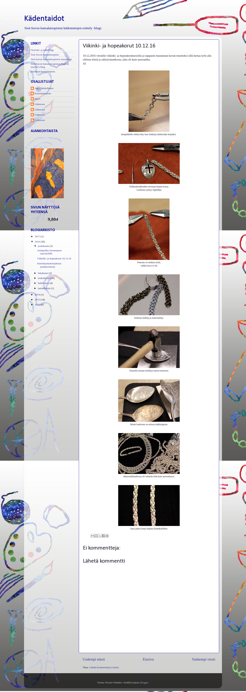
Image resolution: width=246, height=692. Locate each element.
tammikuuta (44, 288)
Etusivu (148, 659)
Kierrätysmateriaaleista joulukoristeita (49, 265)
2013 (38, 299)
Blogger (144, 682)
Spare (38, 98)
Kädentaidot (44, 19)
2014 (38, 294)
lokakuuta (43, 273)
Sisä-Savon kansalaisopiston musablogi (51, 59)
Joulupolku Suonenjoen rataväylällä (49, 252)
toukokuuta (44, 278)
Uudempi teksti (94, 659)
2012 (38, 304)
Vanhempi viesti (203, 659)
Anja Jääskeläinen (44, 88)
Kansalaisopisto (43, 93)
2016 (38, 241)
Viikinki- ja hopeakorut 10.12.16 (54, 258)
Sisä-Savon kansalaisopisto (45, 54)
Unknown (40, 104)
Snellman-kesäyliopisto (43, 71)
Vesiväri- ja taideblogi (42, 50)
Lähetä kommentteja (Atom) (104, 667)
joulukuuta (44, 246)
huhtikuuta (44, 283)
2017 (38, 236)
